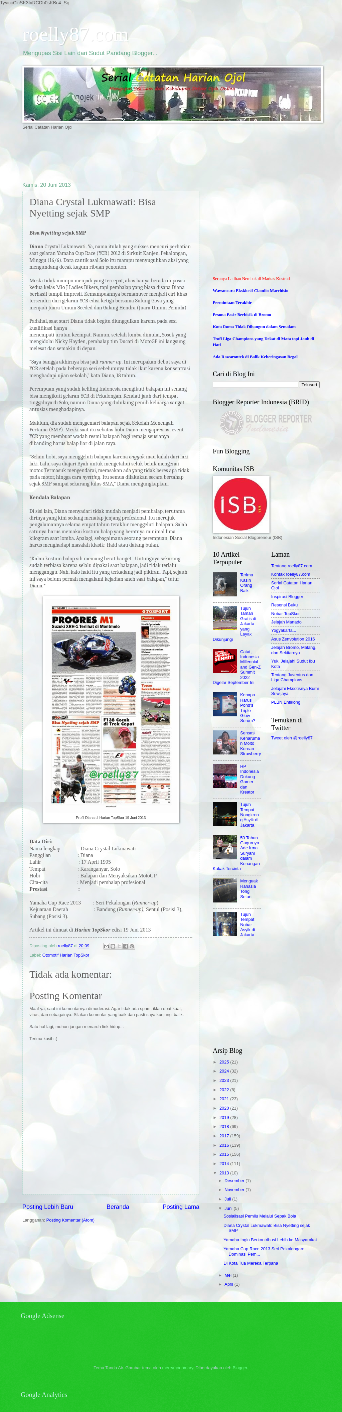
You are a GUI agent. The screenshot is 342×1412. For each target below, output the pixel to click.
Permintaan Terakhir (232, 302)
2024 (224, 1071)
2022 (224, 1089)
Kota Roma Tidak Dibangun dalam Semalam (254, 326)
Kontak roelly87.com (290, 574)
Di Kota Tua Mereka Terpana (250, 1263)
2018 (224, 1126)
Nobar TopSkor (285, 613)
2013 (224, 1172)
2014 (224, 1163)
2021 (224, 1098)
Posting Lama (181, 1207)
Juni (228, 1208)
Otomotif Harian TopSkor (66, 955)
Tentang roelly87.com (291, 565)
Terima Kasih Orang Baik (246, 582)
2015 (224, 1154)
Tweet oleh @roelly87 (292, 737)
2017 (224, 1135)
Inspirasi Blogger (287, 596)
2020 (224, 1108)
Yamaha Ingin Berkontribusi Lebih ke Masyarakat (270, 1239)
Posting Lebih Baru (47, 1207)
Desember (234, 1180)
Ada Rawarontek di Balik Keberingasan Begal (255, 357)
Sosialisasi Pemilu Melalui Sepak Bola (259, 1216)
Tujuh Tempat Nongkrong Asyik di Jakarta (249, 815)
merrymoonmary (177, 1367)
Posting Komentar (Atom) (70, 1220)
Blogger (239, 1367)
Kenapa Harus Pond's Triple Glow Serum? (247, 707)
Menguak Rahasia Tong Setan (249, 888)
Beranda (118, 1207)
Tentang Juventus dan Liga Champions (292, 677)
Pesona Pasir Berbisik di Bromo (242, 314)
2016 (224, 1145)
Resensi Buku (284, 604)
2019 (224, 1117)
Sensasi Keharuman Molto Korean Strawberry (250, 743)
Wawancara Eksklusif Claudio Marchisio (250, 290)
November (234, 1189)
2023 (224, 1080)
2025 (224, 1062)
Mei (228, 1275)
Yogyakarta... (283, 630)
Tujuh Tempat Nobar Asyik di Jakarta (247, 925)
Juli (228, 1199)
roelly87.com (75, 34)
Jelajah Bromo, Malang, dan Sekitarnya (293, 650)
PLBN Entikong (285, 702)
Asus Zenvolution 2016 (293, 639)
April (229, 1284)
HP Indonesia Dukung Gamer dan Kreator (249, 779)
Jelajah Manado (286, 621)
